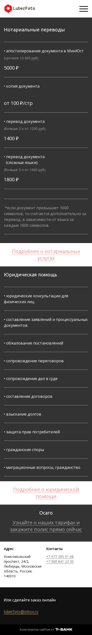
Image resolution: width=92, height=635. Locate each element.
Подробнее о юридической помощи (46, 492)
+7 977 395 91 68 (60, 556)
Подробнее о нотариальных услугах (46, 254)
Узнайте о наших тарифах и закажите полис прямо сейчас (46, 526)
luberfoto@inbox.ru (21, 611)
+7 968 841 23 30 (60, 561)
